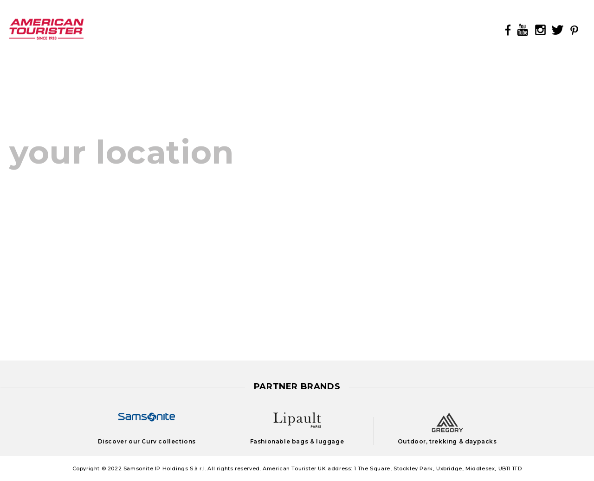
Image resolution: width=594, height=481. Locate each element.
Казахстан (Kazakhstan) (391, 226)
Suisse (236, 275)
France (22, 275)
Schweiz (201, 275)
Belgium (97, 189)
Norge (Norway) (217, 224)
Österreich (206, 241)
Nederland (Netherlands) (234, 207)
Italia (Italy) (32, 309)
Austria (247, 241)
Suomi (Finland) (216, 292)
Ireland (23, 292)
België (22, 189)
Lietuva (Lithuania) (379, 263)
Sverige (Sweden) (220, 309)
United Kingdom (218, 327)
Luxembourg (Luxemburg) (62, 327)
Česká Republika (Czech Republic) (77, 207)
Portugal (359, 282)
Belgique (57, 189)
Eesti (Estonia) (371, 207)
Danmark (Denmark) (50, 224)
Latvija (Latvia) (372, 244)
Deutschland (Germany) (56, 241)
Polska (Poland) (217, 258)
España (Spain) (39, 258)
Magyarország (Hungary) (235, 189)
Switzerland (277, 275)
